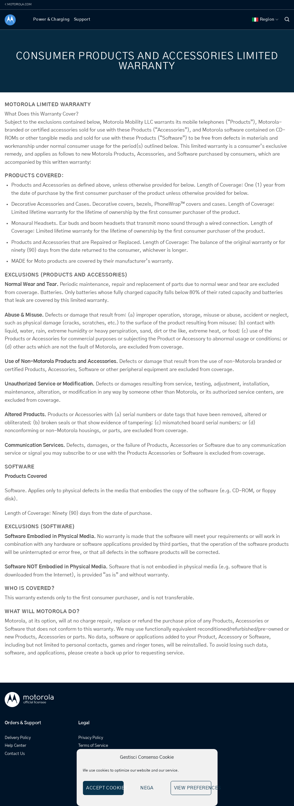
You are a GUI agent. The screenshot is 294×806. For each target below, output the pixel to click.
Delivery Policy (18, 738)
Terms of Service (93, 746)
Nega (147, 788)
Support (82, 20)
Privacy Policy (90, 738)
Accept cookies (104, 788)
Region (265, 20)
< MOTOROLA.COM (18, 4)
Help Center (15, 746)
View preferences (192, 788)
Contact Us (15, 754)
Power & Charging (51, 20)
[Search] (287, 19)
